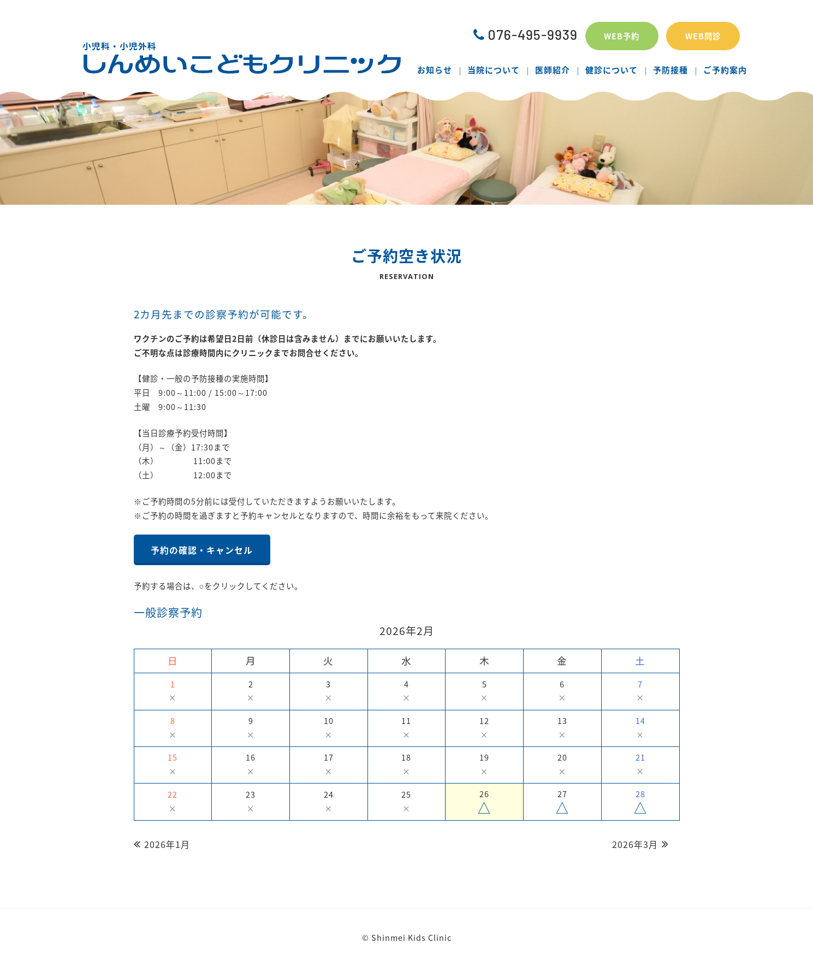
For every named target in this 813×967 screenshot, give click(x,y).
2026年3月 (635, 844)
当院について (493, 70)
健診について (611, 70)
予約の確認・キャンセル (202, 550)
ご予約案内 (725, 70)
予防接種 (670, 70)
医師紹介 (552, 70)
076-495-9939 (525, 34)
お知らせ (434, 70)
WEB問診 (703, 36)
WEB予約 (621, 36)
